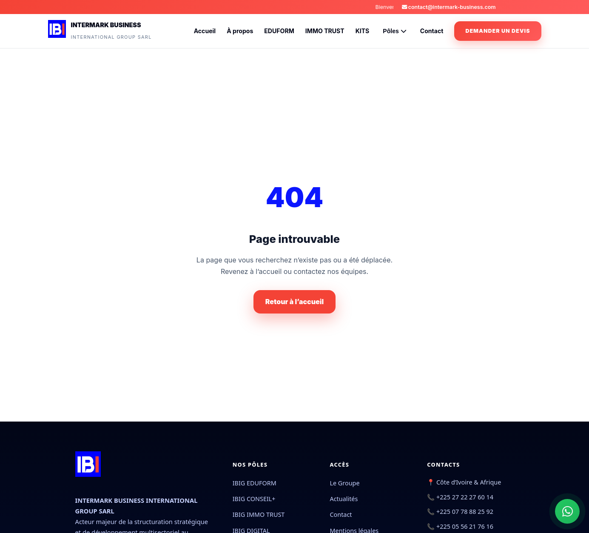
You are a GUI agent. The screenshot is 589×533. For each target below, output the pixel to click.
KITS (363, 30)
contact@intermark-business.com (449, 7)
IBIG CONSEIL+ (254, 499)
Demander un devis (497, 31)
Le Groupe (344, 483)
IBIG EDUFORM (254, 483)
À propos (240, 30)
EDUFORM (279, 30)
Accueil (205, 30)
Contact (432, 30)
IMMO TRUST (324, 30)
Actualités (344, 499)
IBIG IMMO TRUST (259, 514)
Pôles (394, 31)
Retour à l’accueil (294, 301)
